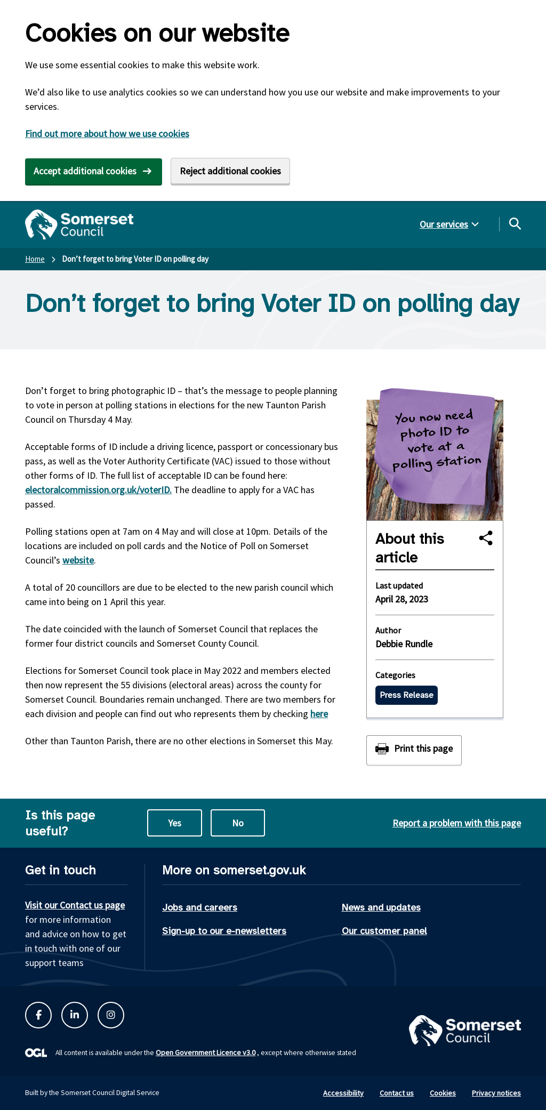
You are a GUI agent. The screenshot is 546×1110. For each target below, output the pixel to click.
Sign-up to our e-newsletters (224, 931)
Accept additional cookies (85, 171)
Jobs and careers (199, 907)
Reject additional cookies (230, 171)
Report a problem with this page (456, 823)
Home (35, 259)
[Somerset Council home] (79, 224)
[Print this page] (414, 750)
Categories (395, 675)
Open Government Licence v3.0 (205, 1052)
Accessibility (343, 1093)
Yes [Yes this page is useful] (174, 823)
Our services (444, 224)
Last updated (399, 585)
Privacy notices (496, 1093)
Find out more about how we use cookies (107, 133)
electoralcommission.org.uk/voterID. (98, 490)
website (78, 560)
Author (388, 630)
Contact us (397, 1093)
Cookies (443, 1093)
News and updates (381, 907)
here (319, 713)
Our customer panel (384, 931)
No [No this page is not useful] (238, 823)
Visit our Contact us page (75, 905)
